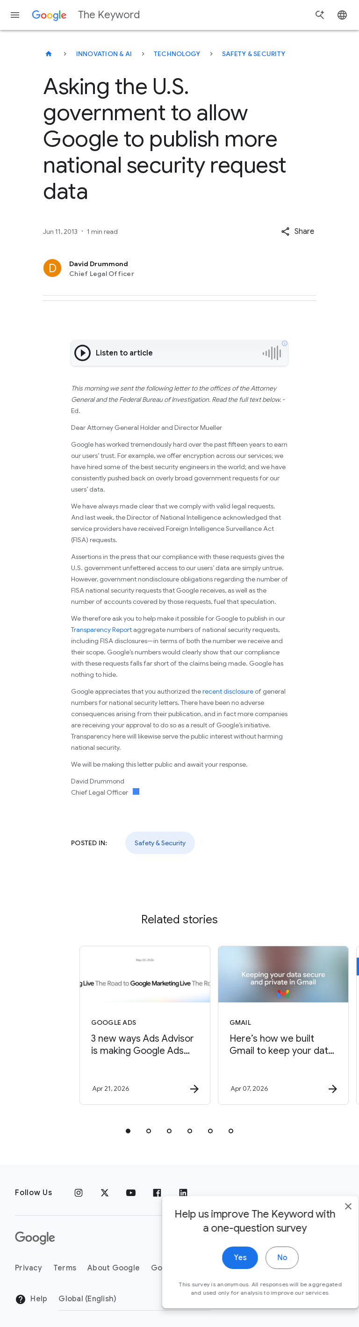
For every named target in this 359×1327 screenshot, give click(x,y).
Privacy (28, 1268)
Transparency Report (101, 629)
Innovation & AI (104, 54)
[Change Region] (134, 1299)
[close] (330, 1211)
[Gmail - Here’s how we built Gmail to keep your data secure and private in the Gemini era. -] (248, 1025)
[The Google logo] (35, 1238)
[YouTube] (131, 1193)
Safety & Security (253, 54)
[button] (297, 231)
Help (31, 1299)
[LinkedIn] (183, 1193)
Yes (221, 1263)
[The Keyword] (48, 54)
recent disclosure (227, 691)
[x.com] (104, 1193)
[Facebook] (157, 1193)
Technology (177, 54)
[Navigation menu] (15, 15)
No (264, 1263)
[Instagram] (78, 1193)
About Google (113, 1268)
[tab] (128, 1131)
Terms (64, 1268)
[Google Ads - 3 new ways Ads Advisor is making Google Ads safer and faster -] (109, 1025)
